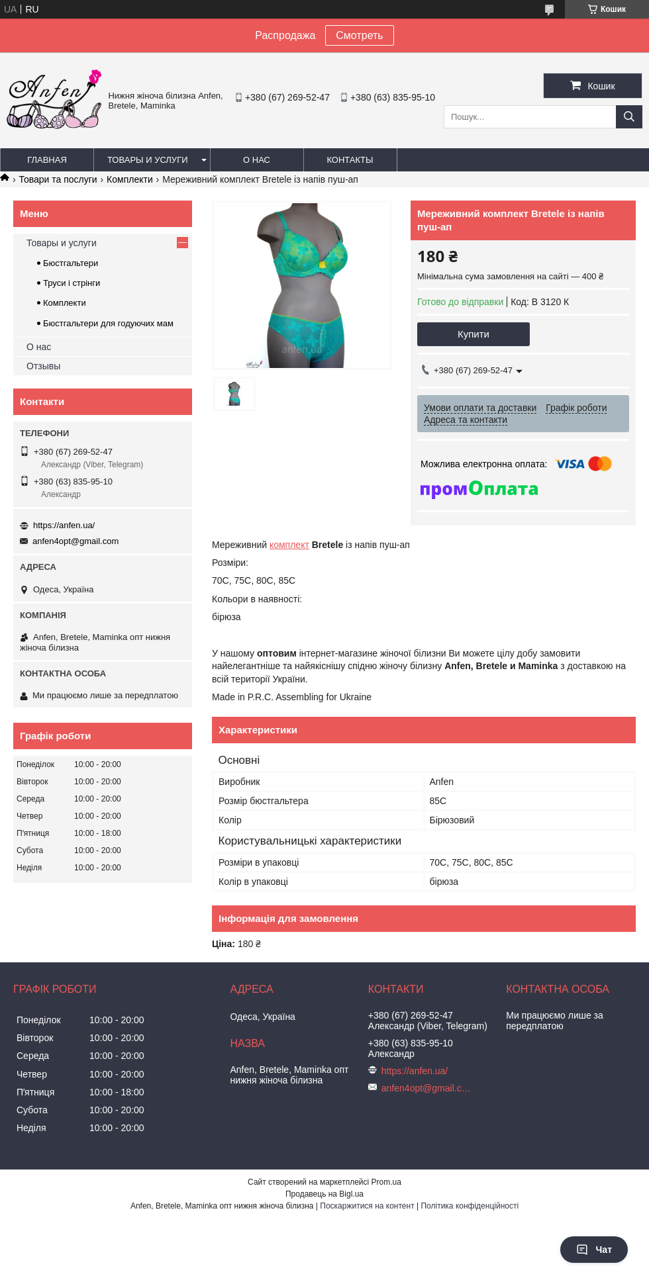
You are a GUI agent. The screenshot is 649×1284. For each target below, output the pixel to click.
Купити (473, 334)
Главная (47, 160)
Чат (594, 1250)
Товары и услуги (147, 160)
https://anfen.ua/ (64, 525)
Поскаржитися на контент (367, 1206)
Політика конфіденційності (470, 1206)
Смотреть (359, 35)
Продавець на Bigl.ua (324, 1194)
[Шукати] (629, 116)
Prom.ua (386, 1182)
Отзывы (43, 366)
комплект (289, 544)
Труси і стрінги (71, 283)
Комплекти (130, 179)
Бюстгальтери (70, 263)
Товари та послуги (58, 179)
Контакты (349, 160)
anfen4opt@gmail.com (75, 541)
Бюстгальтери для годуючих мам (108, 323)
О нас (256, 160)
